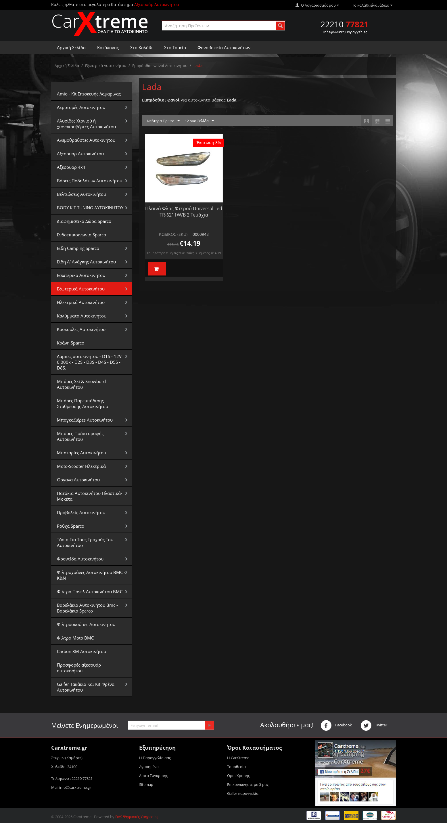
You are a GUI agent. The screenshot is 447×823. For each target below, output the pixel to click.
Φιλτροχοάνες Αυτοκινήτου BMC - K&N (91, 575)
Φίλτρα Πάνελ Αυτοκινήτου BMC (89, 591)
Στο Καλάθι (141, 47)
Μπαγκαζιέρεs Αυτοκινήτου (85, 420)
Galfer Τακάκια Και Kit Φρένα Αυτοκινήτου (85, 687)
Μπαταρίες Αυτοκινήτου (81, 452)
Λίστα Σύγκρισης (153, 775)
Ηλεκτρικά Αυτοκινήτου (81, 302)
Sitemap (146, 784)
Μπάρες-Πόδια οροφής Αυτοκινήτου (80, 436)
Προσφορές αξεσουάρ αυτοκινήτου (79, 667)
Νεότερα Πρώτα (163, 121)
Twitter (373, 725)
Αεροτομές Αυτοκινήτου (81, 107)
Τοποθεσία (236, 766)
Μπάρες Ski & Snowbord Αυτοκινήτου (81, 384)
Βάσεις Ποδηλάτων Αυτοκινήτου (89, 180)
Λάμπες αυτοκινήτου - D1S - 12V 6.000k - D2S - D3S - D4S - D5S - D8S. (89, 362)
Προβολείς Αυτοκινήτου (81, 512)
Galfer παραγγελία (242, 793)
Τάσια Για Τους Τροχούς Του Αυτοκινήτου (85, 542)
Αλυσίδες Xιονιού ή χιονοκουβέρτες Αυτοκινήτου (86, 123)
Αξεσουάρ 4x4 (71, 167)
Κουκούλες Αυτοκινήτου (81, 329)
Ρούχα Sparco (70, 526)
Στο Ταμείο (175, 47)
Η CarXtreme (238, 757)
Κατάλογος (108, 47)
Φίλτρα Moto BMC (75, 638)
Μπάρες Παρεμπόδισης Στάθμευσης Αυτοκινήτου (82, 403)
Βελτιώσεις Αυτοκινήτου (81, 194)
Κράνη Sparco (70, 343)
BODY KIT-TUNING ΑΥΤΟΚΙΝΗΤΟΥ (90, 207)
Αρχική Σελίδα (71, 47)
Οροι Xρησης (238, 775)
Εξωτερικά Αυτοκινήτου (105, 65)
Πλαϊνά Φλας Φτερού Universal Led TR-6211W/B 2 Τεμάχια (183, 211)
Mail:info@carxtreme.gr (71, 787)
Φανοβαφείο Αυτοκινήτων (223, 47)
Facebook (336, 725)
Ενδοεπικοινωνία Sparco (81, 235)
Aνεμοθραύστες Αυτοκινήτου (86, 140)
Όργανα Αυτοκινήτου (78, 480)
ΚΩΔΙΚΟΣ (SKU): (174, 234)
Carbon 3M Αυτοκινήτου (81, 651)
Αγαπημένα (149, 766)
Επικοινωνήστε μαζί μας (247, 784)
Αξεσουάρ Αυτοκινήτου (80, 153)
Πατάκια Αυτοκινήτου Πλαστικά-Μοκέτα (89, 496)
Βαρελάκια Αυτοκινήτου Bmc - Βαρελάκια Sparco (87, 608)
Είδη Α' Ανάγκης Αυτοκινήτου (86, 262)
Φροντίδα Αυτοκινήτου (80, 559)
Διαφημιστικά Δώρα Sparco (84, 221)
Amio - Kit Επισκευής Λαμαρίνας (89, 94)
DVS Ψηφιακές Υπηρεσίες (136, 816)
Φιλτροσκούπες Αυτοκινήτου (86, 624)
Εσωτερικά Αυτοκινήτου (81, 275)
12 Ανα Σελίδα (199, 121)
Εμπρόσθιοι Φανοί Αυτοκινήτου (159, 65)
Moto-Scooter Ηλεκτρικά (81, 466)
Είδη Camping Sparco (78, 248)
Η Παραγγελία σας (155, 757)
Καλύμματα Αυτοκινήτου (81, 316)
